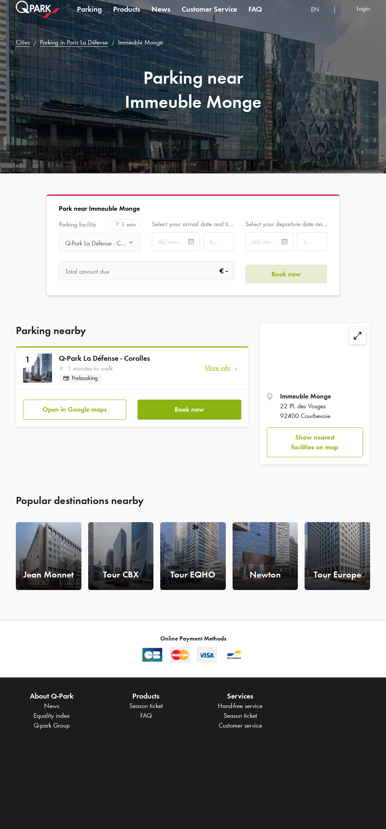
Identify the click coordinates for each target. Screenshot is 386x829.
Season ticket (146, 706)
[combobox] (320, 18)
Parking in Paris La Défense (74, 42)
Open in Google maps (75, 406)
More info (217, 367)
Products (126, 16)
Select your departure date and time (286, 224)
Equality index (52, 715)
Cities (23, 42)
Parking (89, 16)
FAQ (255, 16)
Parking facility (77, 224)
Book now (189, 406)
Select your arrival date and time (193, 224)
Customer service (240, 725)
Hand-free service (240, 706)
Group (52, 725)
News (161, 16)
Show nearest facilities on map (314, 442)
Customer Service (209, 16)
